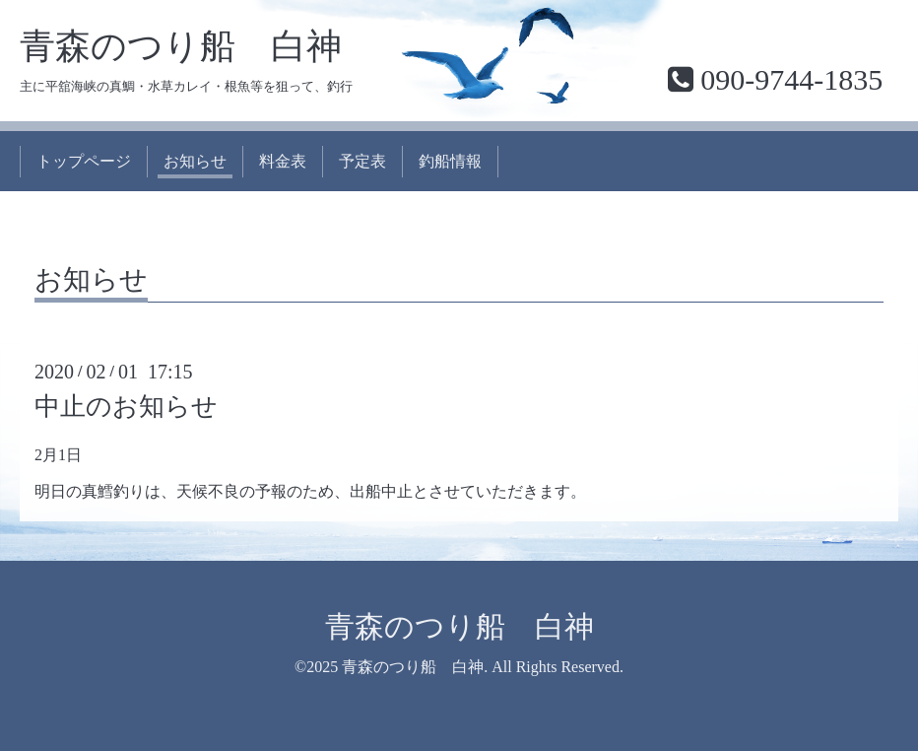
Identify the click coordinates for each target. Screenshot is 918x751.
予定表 (362, 161)
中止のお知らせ (126, 406)
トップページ (83, 161)
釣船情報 (450, 161)
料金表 (282, 161)
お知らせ (195, 161)
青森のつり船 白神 (181, 46)
